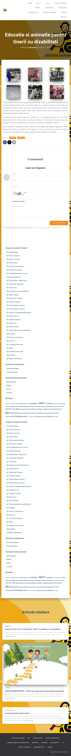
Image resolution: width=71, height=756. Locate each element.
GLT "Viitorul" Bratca (12, 326)
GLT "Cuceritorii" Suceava (14, 270)
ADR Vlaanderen (11, 382)
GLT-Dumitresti (10, 355)
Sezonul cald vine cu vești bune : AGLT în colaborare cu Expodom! (32, 629)
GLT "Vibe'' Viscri (11, 323)
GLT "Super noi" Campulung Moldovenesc (18, 312)
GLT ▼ (48, 3)
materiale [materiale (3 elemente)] (12, 413)
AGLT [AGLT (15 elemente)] (42, 403)
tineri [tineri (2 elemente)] (41, 416)
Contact (63, 12)
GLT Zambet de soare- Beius (14, 351)
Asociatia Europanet (12, 368)
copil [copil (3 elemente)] (25, 406)
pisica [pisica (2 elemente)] (45, 413)
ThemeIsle (66, 752)
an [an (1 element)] (45, 403)
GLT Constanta (10, 334)
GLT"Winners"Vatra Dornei (14, 358)
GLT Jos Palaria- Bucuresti (14, 344)
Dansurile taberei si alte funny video (18, 742)
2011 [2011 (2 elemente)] (14, 403)
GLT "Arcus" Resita (11, 263)
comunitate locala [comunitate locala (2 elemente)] (13, 406)
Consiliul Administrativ (50, 12)
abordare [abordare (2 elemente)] (23, 403)
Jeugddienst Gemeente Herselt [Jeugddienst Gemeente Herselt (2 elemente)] (52, 409)
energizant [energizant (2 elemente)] (49, 406)
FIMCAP (8, 385)
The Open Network (11, 372)
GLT (63, 742)
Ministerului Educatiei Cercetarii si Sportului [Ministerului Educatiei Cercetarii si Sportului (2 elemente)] (29, 413)
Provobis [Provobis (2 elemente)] (56, 413)
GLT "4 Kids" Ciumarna (13, 255)
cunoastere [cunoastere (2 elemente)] (30, 406)
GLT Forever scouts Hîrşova (14, 337)
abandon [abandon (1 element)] (18, 403)
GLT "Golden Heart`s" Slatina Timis (16, 280)
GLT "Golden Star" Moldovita (14, 284)
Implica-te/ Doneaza (60, 3)
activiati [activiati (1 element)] (28, 403)
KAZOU (8, 389)
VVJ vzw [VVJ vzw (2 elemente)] (55, 416)
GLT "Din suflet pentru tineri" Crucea (16, 273)
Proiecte (37, 7)
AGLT (28, 738)
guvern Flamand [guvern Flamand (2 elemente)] (26, 409)
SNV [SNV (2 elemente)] (14, 416)
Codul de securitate (18, 201)
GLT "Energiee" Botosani (13, 277)
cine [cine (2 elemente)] (7, 406)
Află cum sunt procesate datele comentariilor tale (48, 227)
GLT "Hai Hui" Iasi (11, 287)
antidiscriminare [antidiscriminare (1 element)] (57, 403)
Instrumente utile (33, 12)
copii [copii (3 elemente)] (21, 406)
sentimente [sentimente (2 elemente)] (9, 416)
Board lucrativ (37, 738)
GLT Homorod (10, 341)
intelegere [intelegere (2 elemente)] (34, 409)
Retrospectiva (49, 7)
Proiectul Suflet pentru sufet (17, 713)
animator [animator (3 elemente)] (50, 403)
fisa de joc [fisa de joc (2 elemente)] (61, 406)
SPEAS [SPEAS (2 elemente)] (25, 416)
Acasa (30, 3)
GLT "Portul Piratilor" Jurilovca (15, 309)
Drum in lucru (62, 7)
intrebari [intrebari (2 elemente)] (39, 409)
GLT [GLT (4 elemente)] (7, 409)
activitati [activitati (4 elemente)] (33, 404)
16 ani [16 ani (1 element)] (11, 403)
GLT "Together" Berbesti (13, 319)
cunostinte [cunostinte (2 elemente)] (37, 406)
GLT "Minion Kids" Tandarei (14, 298)
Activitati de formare (18, 738)
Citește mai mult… (10, 636)
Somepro (9, 392)
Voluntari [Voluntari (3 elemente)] (49, 416)
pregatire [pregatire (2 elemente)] (50, 413)
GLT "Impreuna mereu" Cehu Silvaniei (17, 291)
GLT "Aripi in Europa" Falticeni (15, 266)
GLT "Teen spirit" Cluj (12, 316)
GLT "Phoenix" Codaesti (13, 302)
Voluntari (21, 137)
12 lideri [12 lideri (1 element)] (7, 403)
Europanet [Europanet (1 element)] (55, 406)
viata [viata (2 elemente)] (44, 416)
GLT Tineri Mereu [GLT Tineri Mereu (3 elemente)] (14, 409)
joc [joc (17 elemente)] (7, 412)
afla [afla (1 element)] (38, 403)
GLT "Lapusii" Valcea (12, 295)
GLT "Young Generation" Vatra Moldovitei (18, 330)
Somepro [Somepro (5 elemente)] (19, 416)
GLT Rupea (9, 348)
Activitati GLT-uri (10, 710)
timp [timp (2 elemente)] (38, 416)
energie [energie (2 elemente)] (43, 406)
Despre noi (35, 742)
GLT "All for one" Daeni (13, 259)
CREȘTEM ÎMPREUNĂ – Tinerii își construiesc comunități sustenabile (34, 691)
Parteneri (63, 17)
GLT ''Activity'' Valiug (12, 252)
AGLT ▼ (38, 3)
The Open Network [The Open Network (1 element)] (32, 416)
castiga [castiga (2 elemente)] (63, 403)
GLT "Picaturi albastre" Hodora (15, 305)
